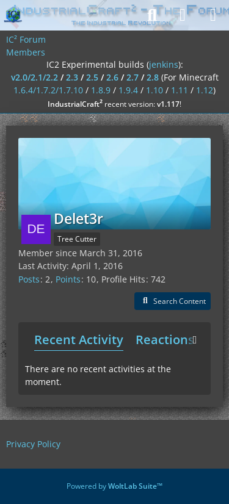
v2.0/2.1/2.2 (34, 77)
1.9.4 (128, 90)
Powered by (114, 486)
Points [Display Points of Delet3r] (68, 279)
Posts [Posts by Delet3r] (29, 279)
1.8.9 (101, 90)
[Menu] (213, 15)
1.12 (204, 90)
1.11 (179, 90)
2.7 (132, 77)
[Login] (182, 15)
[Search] (152, 15)
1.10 (154, 90)
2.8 (153, 77)
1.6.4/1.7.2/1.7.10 (48, 90)
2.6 (112, 77)
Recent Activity (78, 339)
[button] (172, 301)
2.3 (72, 77)
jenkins (163, 64)
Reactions (165, 339)
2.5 (92, 77)
